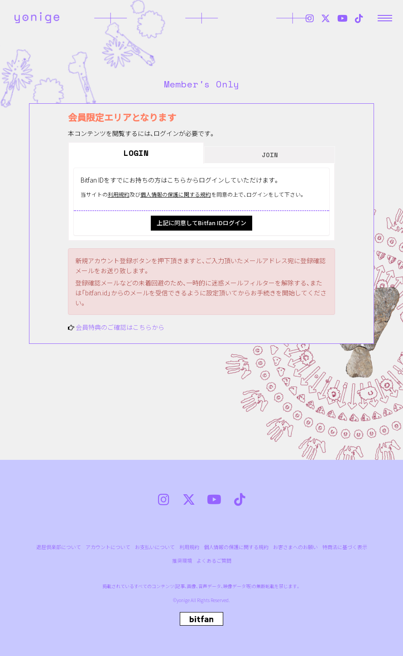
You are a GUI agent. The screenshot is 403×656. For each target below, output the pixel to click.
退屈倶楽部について (58, 547)
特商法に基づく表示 (344, 547)
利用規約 (119, 194)
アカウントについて (108, 547)
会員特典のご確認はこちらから (120, 327)
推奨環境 (182, 560)
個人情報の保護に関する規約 (175, 194)
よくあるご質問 (214, 560)
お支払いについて (155, 547)
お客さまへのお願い (295, 547)
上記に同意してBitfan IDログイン (201, 222)
